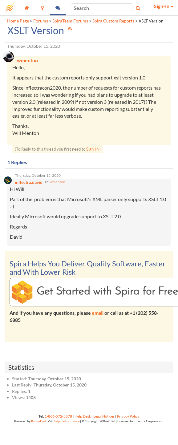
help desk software (66, 421)
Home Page (18, 20)
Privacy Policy (128, 416)
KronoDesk (39, 421)
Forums (40, 20)
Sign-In (92, 149)
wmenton (57, 182)
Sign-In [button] (163, 6)
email (97, 313)
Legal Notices (104, 416)
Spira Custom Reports (113, 20)
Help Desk (83, 416)
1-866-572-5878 (58, 416)
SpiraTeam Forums (70, 20)
